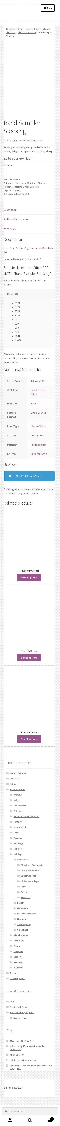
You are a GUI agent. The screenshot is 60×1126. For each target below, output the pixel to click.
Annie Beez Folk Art (19, 213)
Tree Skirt (25, 917)
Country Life (20, 825)
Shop (20, 28)
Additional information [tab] (16, 239)
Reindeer (25, 906)
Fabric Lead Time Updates (23, 1080)
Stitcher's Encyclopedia (22, 1032)
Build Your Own (39, 473)
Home (12, 28)
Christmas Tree (28, 895)
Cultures (18, 830)
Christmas (11, 32)
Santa (24, 911)
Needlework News (18, 1026)
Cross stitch (37, 455)
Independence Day (26, 933)
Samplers (34, 206)
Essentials (15, 798)
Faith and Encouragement (26, 836)
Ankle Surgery (17, 1074)
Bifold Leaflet (38, 432)
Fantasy (18, 841)
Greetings (18, 863)
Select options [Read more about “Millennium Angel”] (29, 597)
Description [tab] (10, 229)
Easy (33, 423)
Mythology (19, 960)
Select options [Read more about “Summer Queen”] (29, 758)
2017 (11, 210)
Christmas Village (30, 901)
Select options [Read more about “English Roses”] (29, 677)
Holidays (46, 28)
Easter (20, 922)
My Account (10, 1120)
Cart (47, 1118)
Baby (16, 820)
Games (17, 852)
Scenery (17, 976)
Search (30, 1120)
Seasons (18, 982)
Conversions (20, 1037)
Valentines (22, 949)
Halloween (22, 928)
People (17, 965)
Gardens (18, 857)
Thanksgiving (24, 944)
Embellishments (18, 793)
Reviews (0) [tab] (10, 248)
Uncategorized (17, 998)
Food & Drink (20, 847)
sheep (18, 210)
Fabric (13, 803)
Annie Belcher (38, 464)
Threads (14, 992)
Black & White (38, 445)
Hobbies (18, 868)
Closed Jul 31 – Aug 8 (20, 1060)
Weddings (18, 987)
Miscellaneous (21, 955)
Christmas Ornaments (32, 884)
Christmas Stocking (27, 32)
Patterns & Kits (32, 28)
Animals (18, 814)
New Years (22, 938)
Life (12, 1021)
